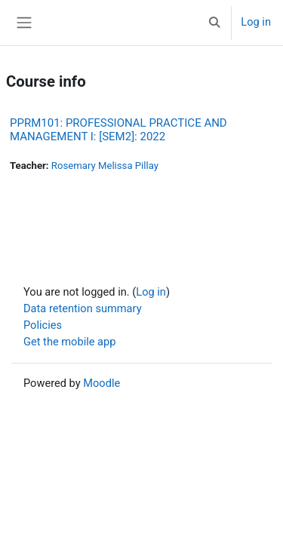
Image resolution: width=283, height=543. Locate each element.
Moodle (101, 383)
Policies (42, 325)
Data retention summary (82, 308)
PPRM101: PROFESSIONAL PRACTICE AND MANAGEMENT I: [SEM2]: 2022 (118, 129)
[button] (214, 22)
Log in (256, 22)
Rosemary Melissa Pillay (104, 165)
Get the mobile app (69, 341)
